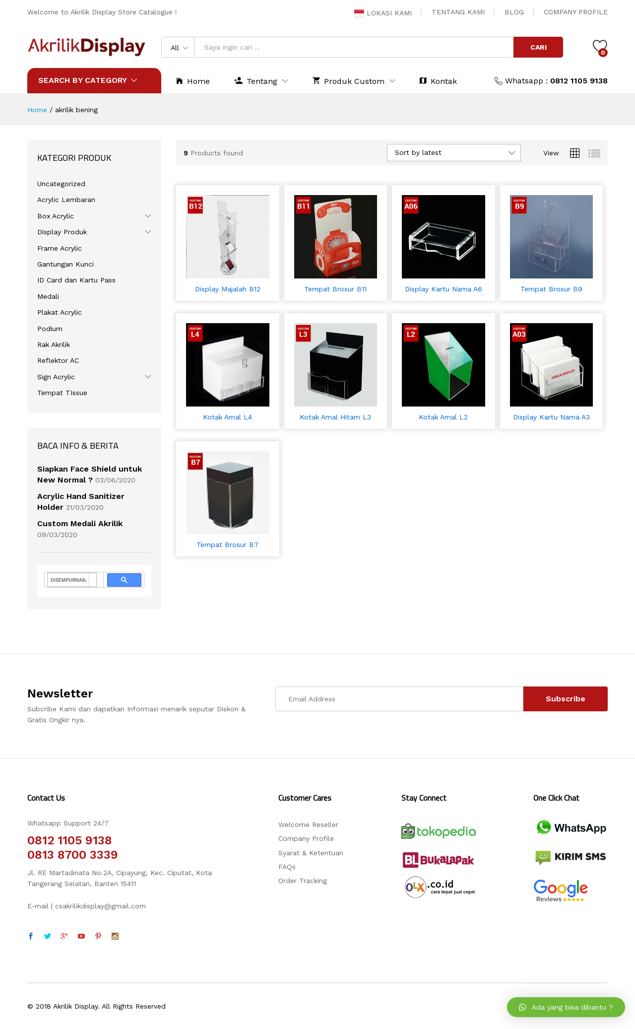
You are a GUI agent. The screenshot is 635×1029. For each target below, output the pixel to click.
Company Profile (306, 838)
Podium (50, 329)
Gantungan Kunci (65, 264)
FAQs (287, 867)
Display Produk (62, 232)
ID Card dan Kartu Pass (76, 280)
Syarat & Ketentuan (310, 853)
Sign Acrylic (56, 377)
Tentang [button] (255, 80)
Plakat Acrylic (59, 312)
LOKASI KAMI (383, 13)
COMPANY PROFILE (576, 12)
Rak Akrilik (53, 344)
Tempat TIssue (62, 393)
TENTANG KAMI (458, 12)
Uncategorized (61, 184)
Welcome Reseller (308, 824)
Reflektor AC (58, 360)
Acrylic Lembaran (66, 200)
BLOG (514, 12)
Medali (48, 296)
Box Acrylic (55, 216)
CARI (538, 47)
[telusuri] (68, 579)
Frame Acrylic (59, 248)
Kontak (438, 80)
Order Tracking (302, 881)
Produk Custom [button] (348, 80)
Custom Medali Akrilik (80, 523)
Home (193, 80)
